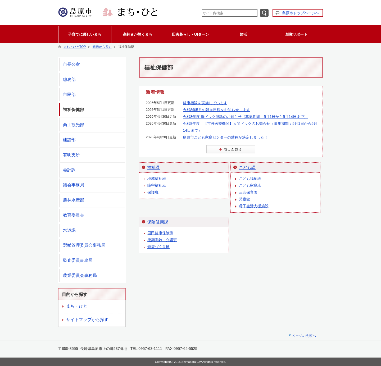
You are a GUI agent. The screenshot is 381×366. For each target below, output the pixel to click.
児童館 (244, 199)
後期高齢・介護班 (162, 240)
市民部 (69, 94)
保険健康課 (157, 222)
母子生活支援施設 (254, 206)
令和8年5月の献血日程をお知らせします (216, 110)
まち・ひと (76, 306)
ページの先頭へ (304, 335)
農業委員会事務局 (80, 275)
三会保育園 (248, 192)
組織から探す (102, 47)
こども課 (247, 167)
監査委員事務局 (78, 260)
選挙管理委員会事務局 (84, 245)
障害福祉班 (156, 185)
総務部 (69, 79)
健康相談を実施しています (205, 103)
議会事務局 (73, 185)
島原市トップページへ (300, 13)
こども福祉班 (250, 178)
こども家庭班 (250, 185)
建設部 (69, 140)
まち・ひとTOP (75, 47)
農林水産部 (73, 200)
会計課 (69, 170)
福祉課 (153, 167)
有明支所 (71, 155)
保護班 (152, 192)
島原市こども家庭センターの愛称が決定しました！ (225, 137)
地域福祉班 (156, 178)
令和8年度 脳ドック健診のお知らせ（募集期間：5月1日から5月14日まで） (245, 117)
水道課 (69, 230)
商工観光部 (73, 124)
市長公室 (71, 64)
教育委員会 (73, 215)
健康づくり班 (158, 247)
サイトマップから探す (87, 319)
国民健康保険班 (160, 233)
